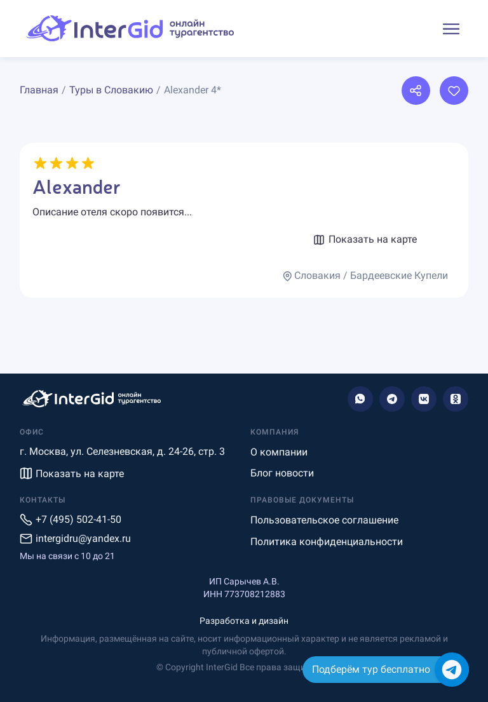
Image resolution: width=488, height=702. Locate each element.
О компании (279, 452)
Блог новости (282, 473)
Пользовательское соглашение (324, 520)
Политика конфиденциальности (326, 542)
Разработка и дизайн (244, 621)
